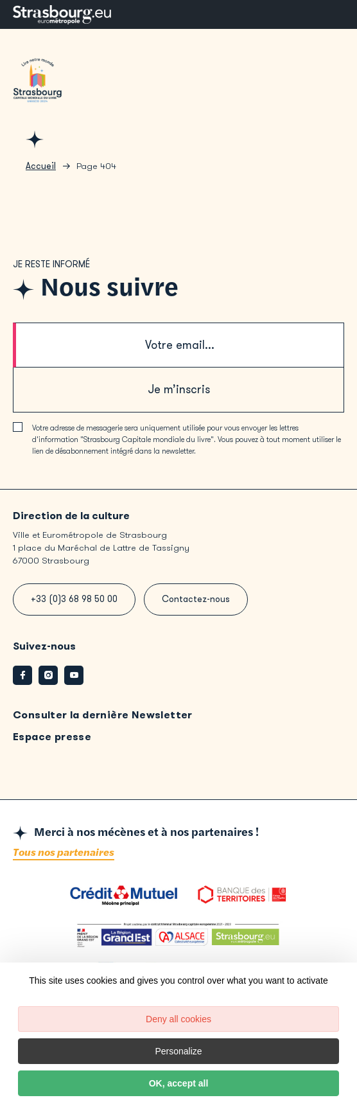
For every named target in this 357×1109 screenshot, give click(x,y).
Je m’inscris (179, 389)
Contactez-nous (196, 599)
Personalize (178, 1051)
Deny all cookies (178, 1019)
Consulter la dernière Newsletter (103, 715)
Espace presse (52, 736)
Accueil (41, 166)
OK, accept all (179, 1083)
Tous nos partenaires (63, 853)
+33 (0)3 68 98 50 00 (74, 599)
